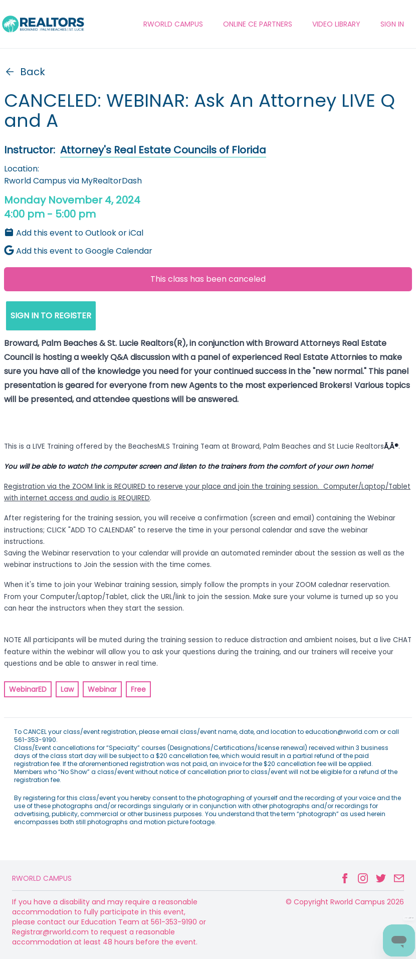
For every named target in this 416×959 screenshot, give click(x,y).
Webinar (102, 689)
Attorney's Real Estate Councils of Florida (163, 150)
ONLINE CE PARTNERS (257, 24)
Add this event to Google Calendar (78, 251)
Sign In (392, 24)
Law (67, 689)
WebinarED (28, 689)
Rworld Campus (42, 878)
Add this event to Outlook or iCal (73, 233)
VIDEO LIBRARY (336, 24)
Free (138, 689)
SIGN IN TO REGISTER (51, 315)
